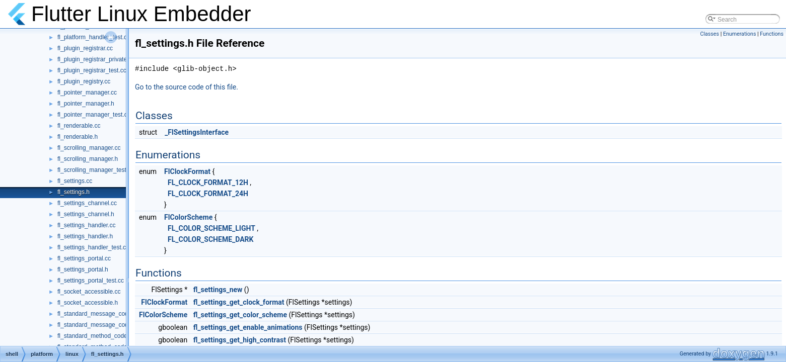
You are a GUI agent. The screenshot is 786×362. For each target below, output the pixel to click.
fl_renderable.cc (78, 125)
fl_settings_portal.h (82, 269)
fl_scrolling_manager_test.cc (95, 169)
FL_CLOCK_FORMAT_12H (208, 182)
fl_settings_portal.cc (84, 258)
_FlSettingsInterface (197, 132)
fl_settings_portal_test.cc (90, 280)
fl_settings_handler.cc (86, 225)
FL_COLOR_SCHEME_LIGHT (211, 228)
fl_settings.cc (74, 181)
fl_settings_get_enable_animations (248, 327)
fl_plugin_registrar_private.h (94, 59)
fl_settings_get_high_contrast (239, 340)
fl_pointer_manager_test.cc (93, 114)
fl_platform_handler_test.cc (93, 37)
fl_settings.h (73, 192)
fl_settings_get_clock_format (238, 302)
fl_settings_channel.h (85, 214)
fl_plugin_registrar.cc (85, 48)
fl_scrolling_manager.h (87, 158)
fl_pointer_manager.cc (87, 92)
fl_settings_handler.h (85, 236)
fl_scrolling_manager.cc (88, 147)
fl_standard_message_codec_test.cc (106, 324)
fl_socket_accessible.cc (88, 291)
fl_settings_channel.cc (87, 203)
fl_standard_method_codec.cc (97, 335)
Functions (771, 34)
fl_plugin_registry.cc (83, 81)
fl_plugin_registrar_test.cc (91, 70)
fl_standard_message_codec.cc (99, 313)
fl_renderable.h (77, 136)
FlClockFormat (187, 171)
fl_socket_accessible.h (87, 302)
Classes (709, 34)
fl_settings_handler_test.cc (93, 247)
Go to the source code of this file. (186, 87)
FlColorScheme (188, 217)
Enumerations (739, 34)
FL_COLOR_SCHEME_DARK (210, 239)
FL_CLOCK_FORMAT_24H (208, 194)
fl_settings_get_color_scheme (240, 315)
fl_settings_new (218, 290)
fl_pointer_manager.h (85, 103)
